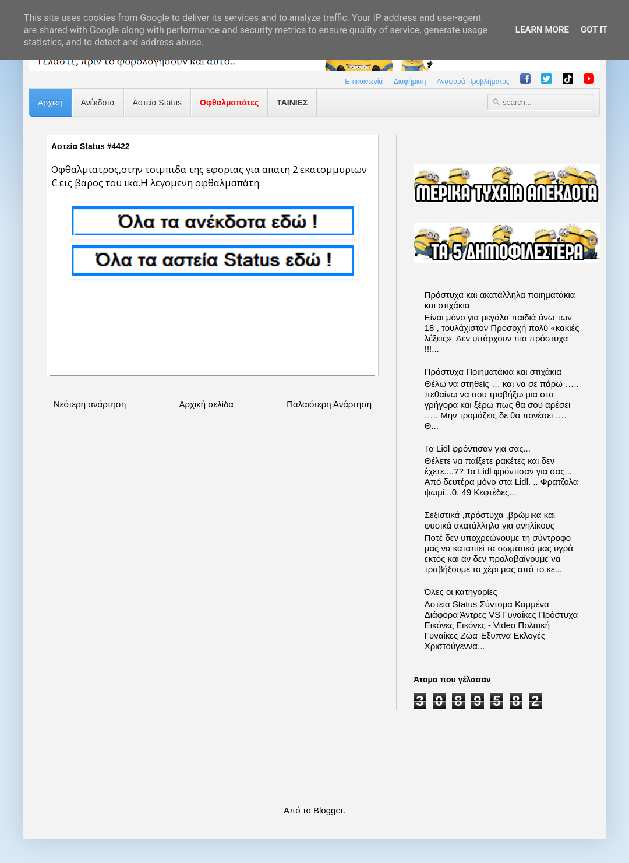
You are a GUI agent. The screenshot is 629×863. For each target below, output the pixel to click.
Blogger (328, 810)
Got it (594, 29)
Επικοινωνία (364, 82)
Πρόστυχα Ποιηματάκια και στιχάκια (493, 371)
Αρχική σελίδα (206, 404)
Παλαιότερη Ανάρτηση (329, 404)
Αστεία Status (157, 102)
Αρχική (50, 102)
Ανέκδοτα (98, 102)
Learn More (542, 29)
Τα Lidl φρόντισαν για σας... (478, 448)
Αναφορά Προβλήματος (473, 82)
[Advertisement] (212, 318)
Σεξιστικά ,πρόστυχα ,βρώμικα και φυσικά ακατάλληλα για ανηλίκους (490, 520)
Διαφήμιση (410, 82)
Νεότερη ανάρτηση (90, 404)
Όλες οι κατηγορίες (461, 592)
